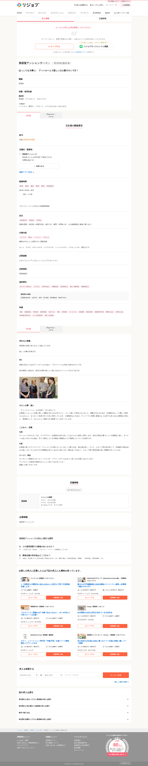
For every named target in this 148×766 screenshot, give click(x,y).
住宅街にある (119, 312)
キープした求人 (96, 5)
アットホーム (73, 312)
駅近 (58, 312)
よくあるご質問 (22, 740)
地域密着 (81, 312)
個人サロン (52, 312)
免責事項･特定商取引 (82, 745)
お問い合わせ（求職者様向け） (28, 743)
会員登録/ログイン (81, 52)
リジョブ (19, 730)
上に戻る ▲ (125, 763)
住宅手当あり (46, 286)
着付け (30, 237)
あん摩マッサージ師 (121, 13)
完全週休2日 (23, 220)
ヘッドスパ (37, 237)
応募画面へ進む (58, 597)
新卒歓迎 (64, 312)
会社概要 (77, 748)
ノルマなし (36, 286)
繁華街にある (109, 312)
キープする (54, 46)
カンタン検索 (115, 675)
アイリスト (30, 13)
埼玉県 (32, 730)
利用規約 (77, 740)
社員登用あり (64, 286)
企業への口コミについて (26, 748)
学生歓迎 (35, 312)
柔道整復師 (97, 13)
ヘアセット (46, 237)
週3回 (21, 186)
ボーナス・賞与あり (25, 286)
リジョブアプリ (22, 745)
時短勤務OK (50, 186)
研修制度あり (85, 286)
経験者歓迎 (43, 312)
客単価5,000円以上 (25, 315)
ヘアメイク (23, 237)
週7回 (43, 186)
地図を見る (39, 166)
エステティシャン (57, 13)
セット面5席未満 (37, 315)
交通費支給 (55, 286)
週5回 (32, 186)
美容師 (19, 13)
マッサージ (84, 13)
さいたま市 (39, 730)
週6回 (37, 186)
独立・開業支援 (74, 286)
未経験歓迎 (27, 312)
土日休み (38, 220)
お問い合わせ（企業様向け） (56, 745)
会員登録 (125, 5)
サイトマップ (79, 750)
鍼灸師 (107, 13)
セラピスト (72, 13)
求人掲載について (113, 1)
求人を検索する (81, 5)
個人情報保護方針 (80, 743)
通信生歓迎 (89, 312)
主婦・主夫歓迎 (49, 315)
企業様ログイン (125, 1)
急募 (21, 312)
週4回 (26, 186)
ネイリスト (42, 13)
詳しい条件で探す (121, 682)
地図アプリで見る (26, 172)
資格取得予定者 (99, 312)
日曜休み (31, 220)
